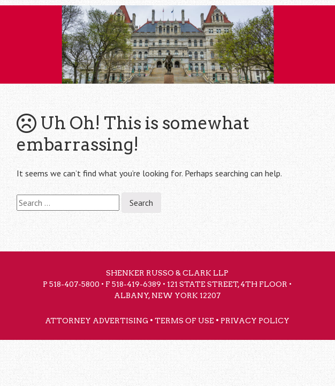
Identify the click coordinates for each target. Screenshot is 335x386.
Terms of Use (184, 320)
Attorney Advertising (96, 320)
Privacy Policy (255, 320)
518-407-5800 (74, 284)
